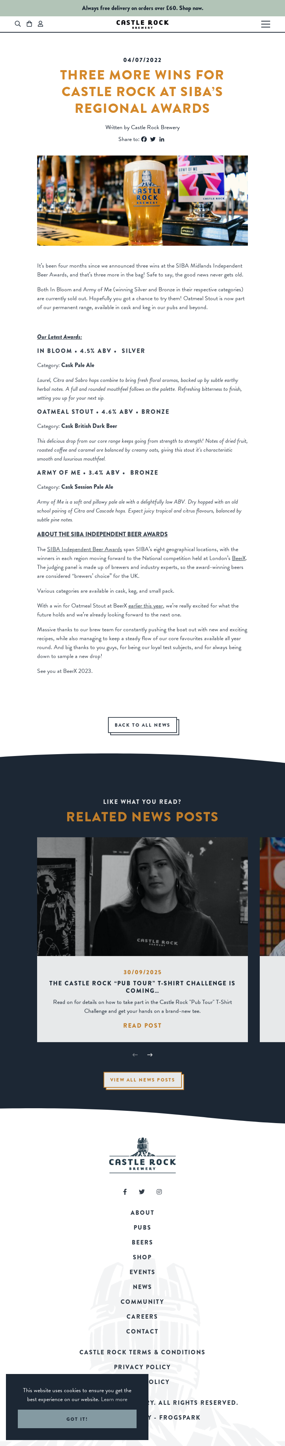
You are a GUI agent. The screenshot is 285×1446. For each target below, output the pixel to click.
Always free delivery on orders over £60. (130, 8)
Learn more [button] (114, 1399)
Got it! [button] (77, 1419)
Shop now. (191, 8)
